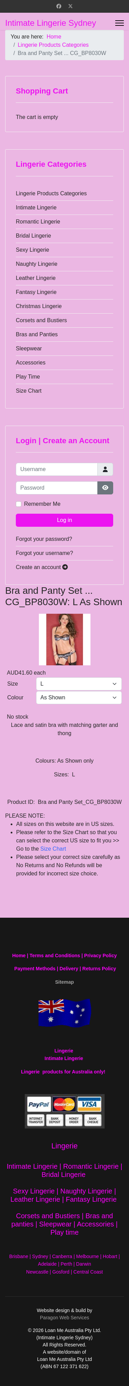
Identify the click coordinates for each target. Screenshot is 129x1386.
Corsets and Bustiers (41, 320)
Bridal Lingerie (33, 236)
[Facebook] (58, 6)
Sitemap (64, 982)
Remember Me (42, 504)
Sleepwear (29, 348)
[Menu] (119, 23)
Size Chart (29, 391)
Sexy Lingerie (32, 250)
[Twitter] (70, 6)
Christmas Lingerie (39, 306)
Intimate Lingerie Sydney (50, 23)
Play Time (28, 377)
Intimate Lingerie (36, 207)
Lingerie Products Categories (51, 193)
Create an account (42, 567)
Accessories (30, 362)
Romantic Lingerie (38, 222)
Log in (64, 520)
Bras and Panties (37, 334)
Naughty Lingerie (36, 264)
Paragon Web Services (64, 1317)
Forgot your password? (44, 539)
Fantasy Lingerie (36, 292)
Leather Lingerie (36, 278)
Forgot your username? (44, 553)
